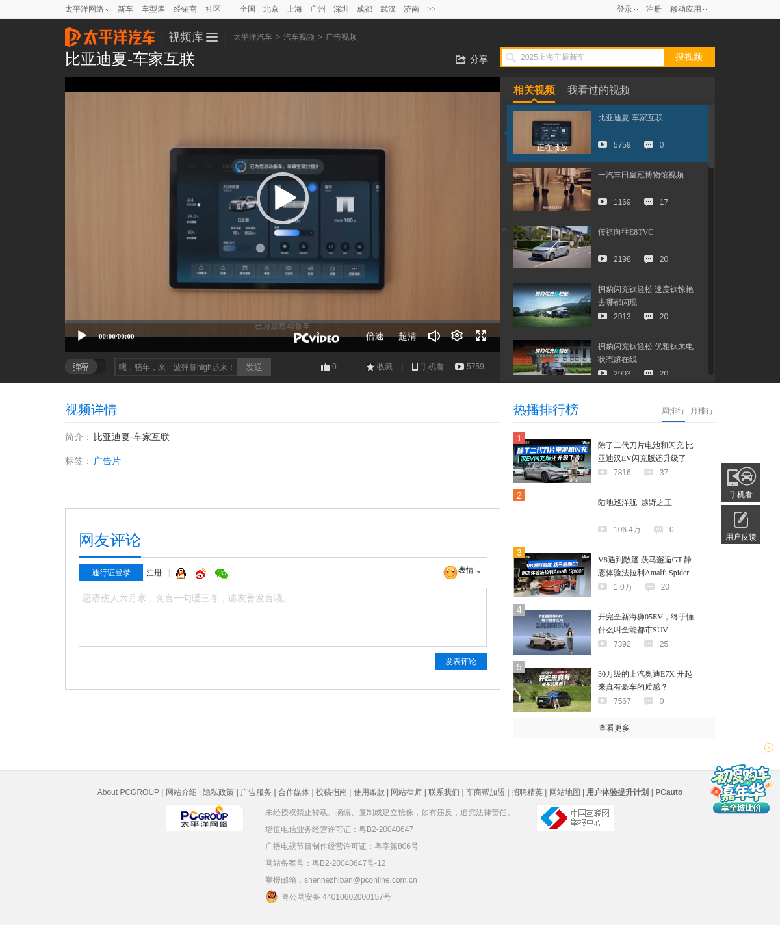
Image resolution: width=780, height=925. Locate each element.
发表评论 (460, 661)
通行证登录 (111, 572)
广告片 (107, 461)
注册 (654, 9)
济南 (411, 9)
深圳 (341, 9)
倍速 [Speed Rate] (375, 336)
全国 (247, 9)
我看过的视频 (598, 90)
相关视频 (534, 90)
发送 (254, 367)
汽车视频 (299, 37)
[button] (283, 198)
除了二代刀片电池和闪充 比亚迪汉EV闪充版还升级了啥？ (646, 458)
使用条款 (369, 792)
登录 (624, 9)
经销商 (185, 9)
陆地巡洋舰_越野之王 (635, 502)
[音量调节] (434, 336)
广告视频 (341, 37)
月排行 (702, 410)
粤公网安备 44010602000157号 (328, 896)
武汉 (388, 9)
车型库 (153, 9)
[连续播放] (457, 336)
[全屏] (481, 336)
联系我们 (444, 792)
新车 (125, 9)
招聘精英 (527, 792)
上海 (294, 9)
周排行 (673, 410)
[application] (282, 214)
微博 (202, 573)
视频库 (185, 37)
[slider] (282, 321)
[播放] (81, 336)
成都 (364, 9)
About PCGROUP (128, 792)
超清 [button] (407, 336)
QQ (182, 573)
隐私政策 (218, 792)
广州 (318, 9)
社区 (213, 9)
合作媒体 (293, 792)
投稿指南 (331, 792)
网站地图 (564, 792)
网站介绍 (181, 792)
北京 (271, 9)
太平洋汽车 (110, 33)
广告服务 (256, 792)
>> (431, 9)
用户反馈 (741, 536)
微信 (221, 573)
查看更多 (614, 728)
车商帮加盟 (485, 792)
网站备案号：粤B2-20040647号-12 (325, 863)
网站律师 (406, 792)
